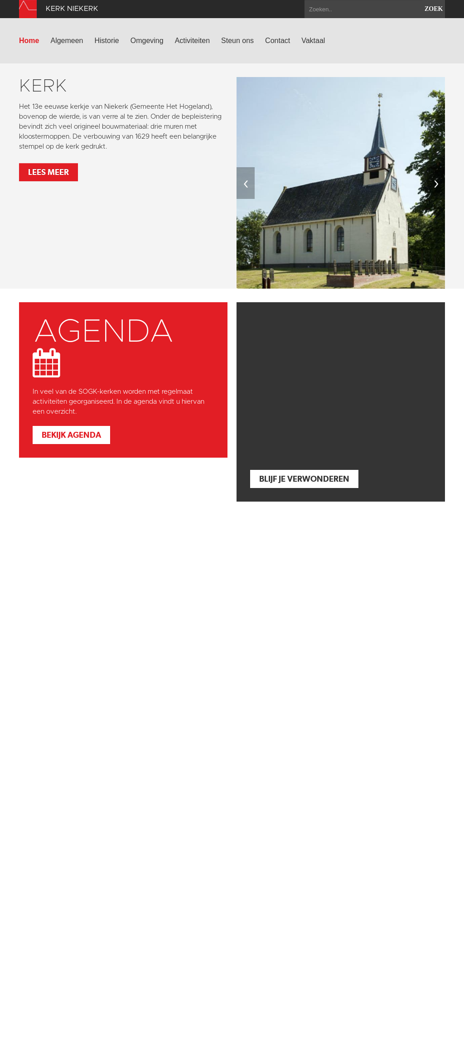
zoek (434, 8)
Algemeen (66, 40)
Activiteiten (192, 40)
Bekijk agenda (71, 435)
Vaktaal (313, 40)
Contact (277, 40)
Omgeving (147, 40)
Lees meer (48, 172)
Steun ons (237, 40)
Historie (107, 40)
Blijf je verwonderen (304, 478)
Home (29, 40)
